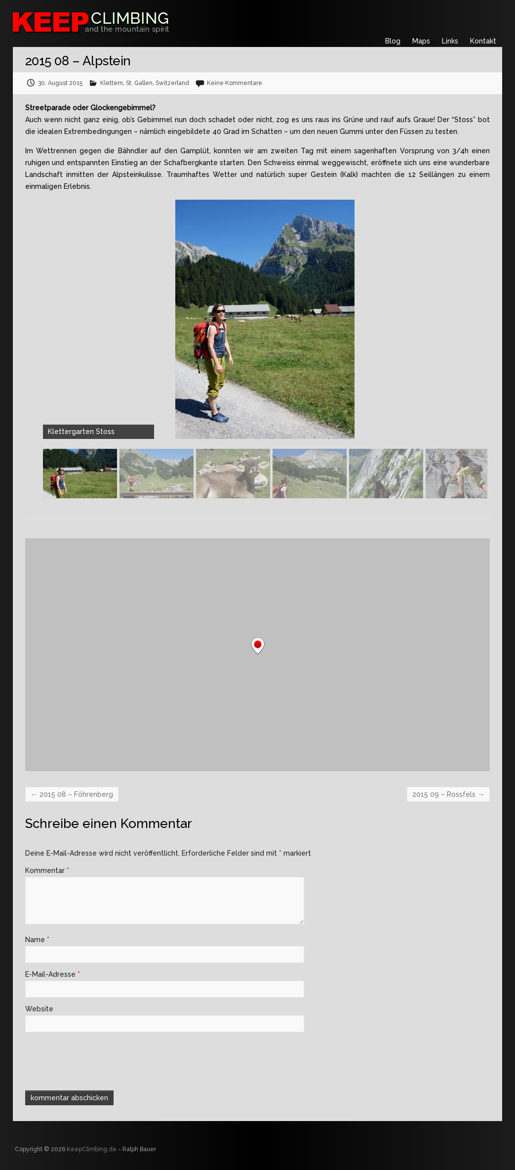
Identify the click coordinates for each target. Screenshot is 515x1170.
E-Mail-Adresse (52, 974)
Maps (421, 41)
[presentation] (92, 1060)
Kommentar (47, 870)
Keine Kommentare (234, 83)
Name (37, 940)
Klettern (111, 83)
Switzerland (172, 83)
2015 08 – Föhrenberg (72, 794)
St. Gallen (139, 83)
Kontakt (483, 41)
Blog (392, 41)
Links (450, 41)
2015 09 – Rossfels (448, 794)
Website (39, 1009)
